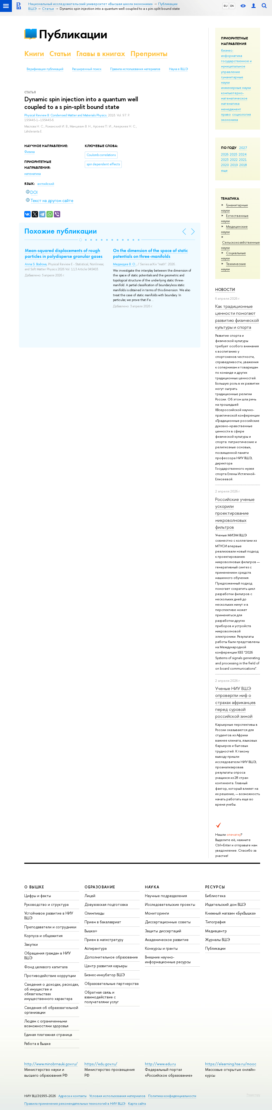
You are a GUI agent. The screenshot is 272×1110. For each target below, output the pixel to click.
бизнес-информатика (231, 53)
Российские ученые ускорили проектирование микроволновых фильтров (235, 513)
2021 (243, 159)
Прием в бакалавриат (103, 921)
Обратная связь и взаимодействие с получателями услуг (102, 997)
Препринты (148, 53)
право (226, 114)
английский (45, 184)
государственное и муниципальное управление (236, 66)
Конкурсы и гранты (161, 948)
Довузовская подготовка (106, 904)
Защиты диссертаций (163, 930)
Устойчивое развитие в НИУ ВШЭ (48, 915)
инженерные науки (236, 87)
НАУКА (152, 886)
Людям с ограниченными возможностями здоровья (46, 1023)
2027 (243, 147)
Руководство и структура (46, 904)
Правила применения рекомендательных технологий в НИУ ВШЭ (74, 1103)
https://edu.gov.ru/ (101, 1063)
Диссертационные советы (168, 921)
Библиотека (215, 895)
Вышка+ (91, 930)
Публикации (73, 34)
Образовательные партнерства (112, 983)
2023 (225, 159)
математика (230, 103)
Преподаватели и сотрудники (50, 926)
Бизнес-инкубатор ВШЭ (105, 974)
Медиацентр (216, 930)
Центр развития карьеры (106, 965)
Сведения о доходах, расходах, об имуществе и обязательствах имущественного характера (51, 991)
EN (232, 6)
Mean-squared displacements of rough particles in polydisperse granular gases (63, 253)
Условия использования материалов (117, 1096)
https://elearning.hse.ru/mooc (230, 1063)
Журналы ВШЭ (217, 939)
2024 (243, 154)
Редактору (253, 1095)
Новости (225, 289)
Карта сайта (137, 1103)
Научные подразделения (166, 895)
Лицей (90, 895)
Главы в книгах (100, 53)
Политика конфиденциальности (172, 1096)
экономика (229, 119)
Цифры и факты (37, 895)
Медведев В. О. (124, 264)
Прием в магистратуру (104, 939)
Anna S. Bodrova (35, 264)
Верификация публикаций (45, 69)
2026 (224, 154)
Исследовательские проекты (170, 904)
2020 (225, 164)
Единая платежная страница (48, 1034)
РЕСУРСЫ (215, 886)
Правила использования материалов (135, 69)
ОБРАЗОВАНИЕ (100, 886)
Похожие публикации (60, 231)
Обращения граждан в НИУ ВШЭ (47, 955)
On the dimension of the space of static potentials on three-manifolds (150, 253)
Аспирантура (96, 948)
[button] (80, 240)
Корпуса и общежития (43, 935)
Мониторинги (157, 913)
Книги (34, 53)
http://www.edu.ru (160, 1063)
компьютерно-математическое (234, 95)
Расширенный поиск (86, 69)
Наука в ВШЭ (178, 69)
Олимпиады (94, 913)
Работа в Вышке (37, 1043)
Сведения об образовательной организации (51, 1010)
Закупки (31, 944)
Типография (215, 921)
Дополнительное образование (111, 957)
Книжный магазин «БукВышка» (230, 913)
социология (241, 114)
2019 (234, 164)
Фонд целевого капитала (46, 966)
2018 (243, 164)
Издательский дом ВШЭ (225, 904)
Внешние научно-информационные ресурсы (168, 959)
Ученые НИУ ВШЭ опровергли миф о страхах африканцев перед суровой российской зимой (235, 702)
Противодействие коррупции (50, 975)
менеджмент (231, 109)
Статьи (60, 53)
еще (224, 170)
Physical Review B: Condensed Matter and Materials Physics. (66, 115)
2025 (233, 154)
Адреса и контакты (72, 1096)
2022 (234, 159)
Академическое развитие (167, 939)
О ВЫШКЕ (34, 886)
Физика (29, 152)
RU (226, 6)
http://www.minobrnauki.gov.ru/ (51, 1063)
